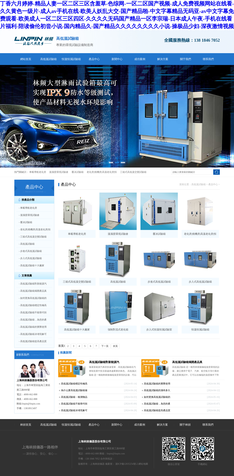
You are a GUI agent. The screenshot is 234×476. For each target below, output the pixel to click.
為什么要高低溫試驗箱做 (74, 390)
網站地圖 (143, 464)
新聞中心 (117, 59)
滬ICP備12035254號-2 (126, 464)
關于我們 (185, 59)
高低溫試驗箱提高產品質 (157, 410)
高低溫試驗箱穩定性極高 (74, 383)
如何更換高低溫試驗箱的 (157, 397)
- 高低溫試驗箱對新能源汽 (33, 283)
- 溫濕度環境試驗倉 (29, 215)
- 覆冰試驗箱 (25, 222)
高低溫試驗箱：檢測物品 (74, 397)
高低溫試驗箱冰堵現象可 (74, 410)
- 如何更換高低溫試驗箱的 (33, 298)
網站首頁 (25, 59)
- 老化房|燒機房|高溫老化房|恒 (35, 229)
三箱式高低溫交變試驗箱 (133, 172)
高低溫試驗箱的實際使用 (157, 383)
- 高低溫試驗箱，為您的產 (33, 319)
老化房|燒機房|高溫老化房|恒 (102, 172)
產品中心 (94, 59)
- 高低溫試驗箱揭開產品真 (33, 291)
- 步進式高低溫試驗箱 (30, 251)
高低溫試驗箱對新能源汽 (104, 362)
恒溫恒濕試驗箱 (71, 59)
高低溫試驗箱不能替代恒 (74, 403)
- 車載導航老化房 (28, 208)
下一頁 (104, 346)
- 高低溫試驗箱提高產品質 (33, 341)
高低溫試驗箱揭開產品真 (187, 362)
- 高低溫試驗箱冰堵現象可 (33, 334)
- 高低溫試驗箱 (27, 244)
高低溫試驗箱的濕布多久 (157, 390)
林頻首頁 (25, 424)
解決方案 (162, 59)
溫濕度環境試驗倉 (58, 172)
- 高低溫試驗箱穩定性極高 (33, 305)
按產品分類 (28, 199)
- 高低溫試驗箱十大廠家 (31, 265)
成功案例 (139, 59)
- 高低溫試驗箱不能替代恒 (33, 312)
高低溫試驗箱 (48, 59)
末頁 (115, 346)
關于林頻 (185, 424)
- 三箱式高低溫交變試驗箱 (33, 236)
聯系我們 (208, 59)
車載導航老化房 (37, 172)
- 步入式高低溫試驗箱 (30, 258)
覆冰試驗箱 (78, 172)
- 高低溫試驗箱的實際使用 (33, 327)
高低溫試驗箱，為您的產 (157, 403)
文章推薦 (27, 275)
